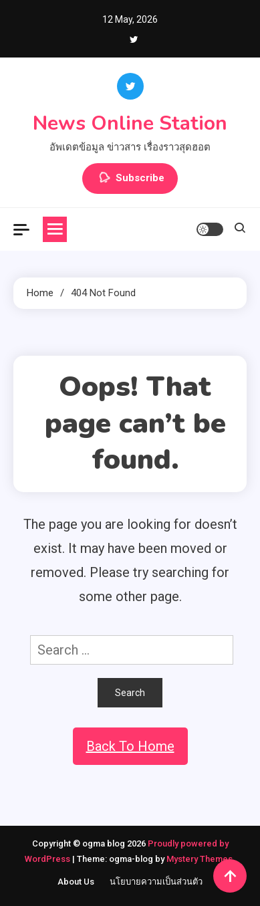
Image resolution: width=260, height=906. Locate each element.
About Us (75, 882)
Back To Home (130, 746)
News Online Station (130, 123)
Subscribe (130, 178)
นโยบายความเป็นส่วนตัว (156, 882)
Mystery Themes (199, 859)
